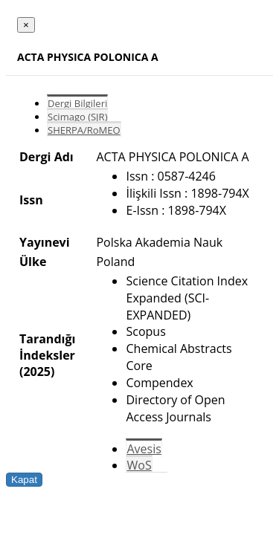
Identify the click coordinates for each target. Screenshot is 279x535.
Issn (31, 200)
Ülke (32, 261)
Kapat (24, 479)
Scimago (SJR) (77, 116)
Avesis (143, 449)
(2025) (36, 371)
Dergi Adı (46, 157)
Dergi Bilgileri (77, 103)
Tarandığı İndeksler (47, 347)
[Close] (26, 25)
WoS (138, 465)
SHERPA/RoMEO (84, 130)
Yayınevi (44, 242)
